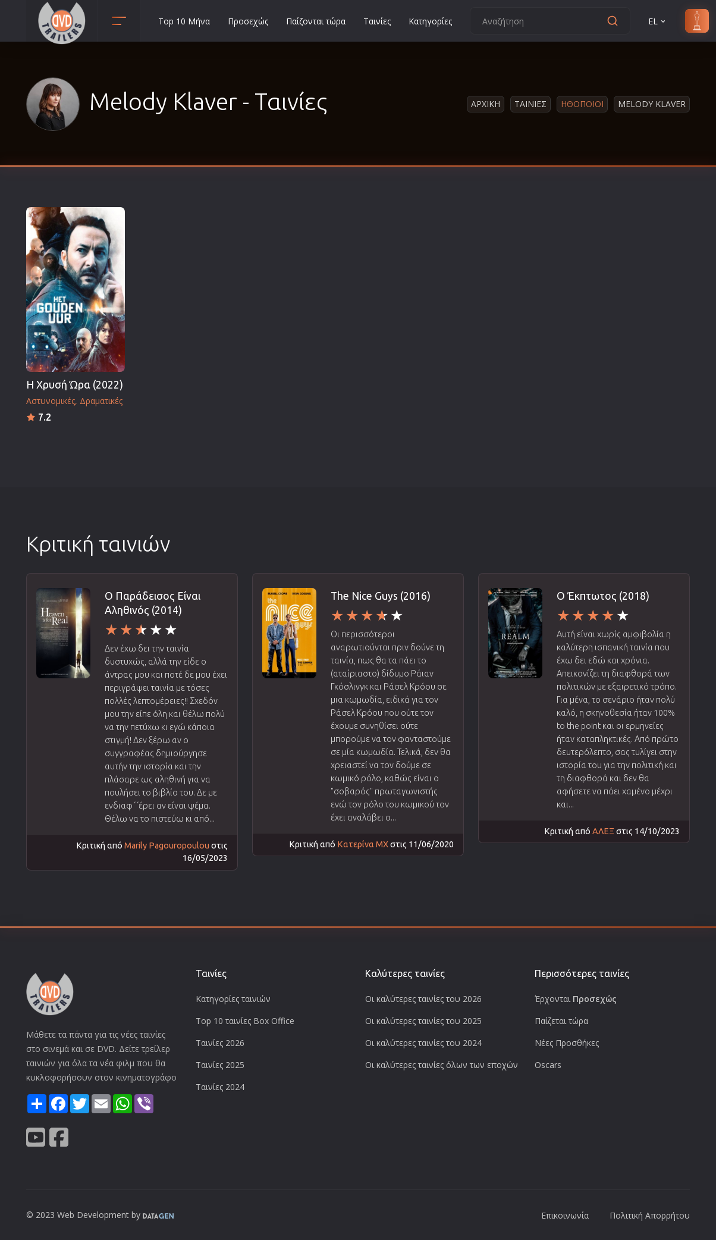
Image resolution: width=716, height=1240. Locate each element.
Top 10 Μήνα (184, 21)
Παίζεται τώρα (561, 1020)
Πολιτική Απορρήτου (650, 1215)
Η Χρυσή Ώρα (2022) (74, 384)
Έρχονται (576, 998)
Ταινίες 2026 (220, 1042)
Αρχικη (485, 103)
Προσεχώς (248, 21)
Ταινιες (530, 103)
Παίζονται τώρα (316, 21)
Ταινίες (377, 21)
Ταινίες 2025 (220, 1064)
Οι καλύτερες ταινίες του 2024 (423, 1042)
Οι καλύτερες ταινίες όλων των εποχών (441, 1064)
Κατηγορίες (430, 21)
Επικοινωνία (565, 1215)
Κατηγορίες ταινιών (233, 998)
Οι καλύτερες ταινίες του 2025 (423, 1020)
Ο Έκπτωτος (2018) (603, 596)
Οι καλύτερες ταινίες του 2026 (423, 998)
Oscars (548, 1064)
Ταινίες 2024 (220, 1086)
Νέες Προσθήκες (567, 1042)
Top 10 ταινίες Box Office (245, 1020)
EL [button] (657, 21)
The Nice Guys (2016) (381, 596)
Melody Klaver (652, 103)
